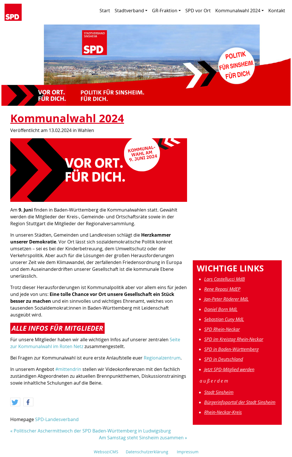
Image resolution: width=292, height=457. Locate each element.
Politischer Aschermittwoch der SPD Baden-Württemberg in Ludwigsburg (92, 431)
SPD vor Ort (198, 10)
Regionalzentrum (162, 358)
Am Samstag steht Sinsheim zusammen (141, 437)
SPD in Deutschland (223, 359)
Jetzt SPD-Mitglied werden (229, 369)
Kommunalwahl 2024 (239, 10)
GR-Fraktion (166, 10)
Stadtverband (131, 10)
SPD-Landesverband (57, 419)
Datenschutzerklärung (147, 451)
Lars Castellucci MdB (224, 279)
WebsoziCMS (106, 451)
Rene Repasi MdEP (222, 289)
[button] (15, 402)
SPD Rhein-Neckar (222, 329)
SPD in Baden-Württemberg (231, 349)
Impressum (187, 451)
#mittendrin (68, 369)
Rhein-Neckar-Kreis (223, 412)
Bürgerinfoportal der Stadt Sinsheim (239, 402)
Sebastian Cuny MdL (224, 319)
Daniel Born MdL (221, 309)
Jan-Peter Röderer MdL (226, 299)
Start (105, 10)
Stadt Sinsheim (219, 392)
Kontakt (276, 10)
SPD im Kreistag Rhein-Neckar (233, 339)
